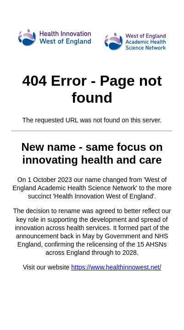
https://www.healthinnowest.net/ (116, 267)
